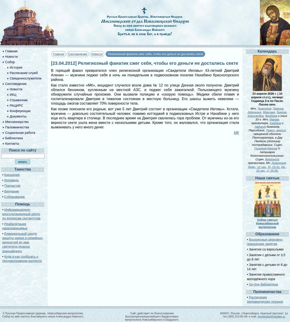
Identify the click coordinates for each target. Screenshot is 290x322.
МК (236, 133)
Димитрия (279, 163)
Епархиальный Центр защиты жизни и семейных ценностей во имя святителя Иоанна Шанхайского (22, 242)
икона (272, 148)
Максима (269, 112)
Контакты (12, 143)
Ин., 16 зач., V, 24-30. (271, 168)
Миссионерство (17, 122)
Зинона (281, 112)
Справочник (19, 100)
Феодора (271, 116)
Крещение (12, 175)
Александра (256, 116)
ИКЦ (13, 94)
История (16, 67)
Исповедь (11, 180)
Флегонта (272, 159)
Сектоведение (77, 54)
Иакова (274, 119)
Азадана (275, 123)
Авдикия (260, 126)
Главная (58, 54)
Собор (10, 62)
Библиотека (14, 138)
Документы (18, 116)
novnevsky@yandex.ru (271, 316)
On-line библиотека (263, 284)
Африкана (254, 112)
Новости (97, 54)
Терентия (264, 108)
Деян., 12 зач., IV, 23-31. (264, 167)
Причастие (12, 185)
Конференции (20, 111)
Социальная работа (20, 133)
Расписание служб (24, 73)
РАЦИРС (16, 105)
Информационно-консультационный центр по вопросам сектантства (21, 214)
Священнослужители (25, 78)
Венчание (11, 191)
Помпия (278, 108)
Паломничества (17, 127)
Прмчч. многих (276, 130)
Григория (260, 148)
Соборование (14, 197)
